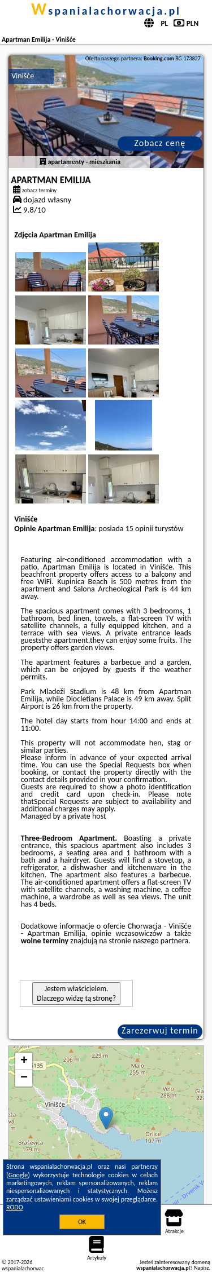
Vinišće (22, 76)
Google (18, 1175)
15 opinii (139, 528)
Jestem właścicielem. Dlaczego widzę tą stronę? (76, 993)
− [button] (24, 1078)
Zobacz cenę (160, 143)
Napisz (201, 1267)
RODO (14, 1207)
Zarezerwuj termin (160, 1030)
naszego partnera (160, 941)
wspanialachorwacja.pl (106, 10)
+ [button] (24, 1061)
